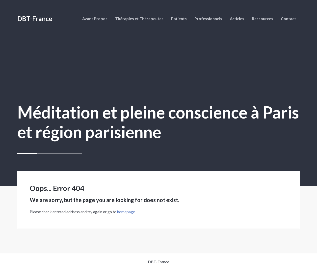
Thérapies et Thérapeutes (139, 18)
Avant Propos (94, 18)
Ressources (262, 18)
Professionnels (208, 18)
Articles (237, 18)
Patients (179, 18)
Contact (288, 18)
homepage (126, 211)
